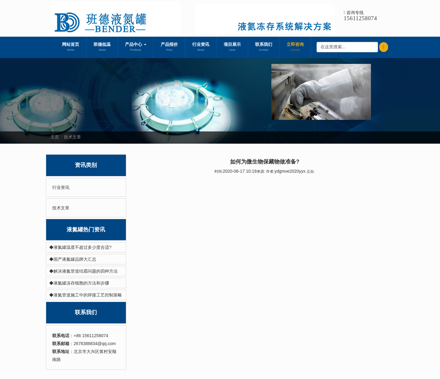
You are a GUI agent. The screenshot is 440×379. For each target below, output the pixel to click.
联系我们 (263, 47)
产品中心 (135, 47)
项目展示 (232, 47)
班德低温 (102, 47)
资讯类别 (86, 165)
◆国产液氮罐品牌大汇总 (72, 259)
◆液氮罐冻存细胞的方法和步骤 (79, 283)
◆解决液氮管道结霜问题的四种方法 (83, 271)
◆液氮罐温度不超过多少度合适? (80, 247)
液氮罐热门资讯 (86, 229)
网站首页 (70, 47)
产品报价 (169, 47)
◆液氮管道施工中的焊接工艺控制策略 (85, 295)
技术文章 (72, 136)
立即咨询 (295, 47)
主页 (54, 136)
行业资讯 (200, 47)
